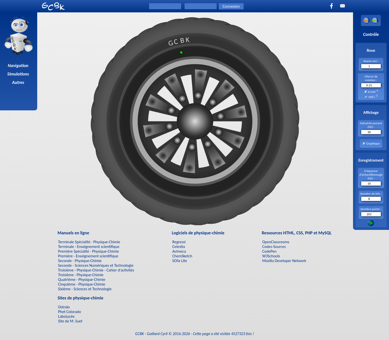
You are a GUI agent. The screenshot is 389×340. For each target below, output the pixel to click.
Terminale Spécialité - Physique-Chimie (89, 242)
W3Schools (271, 256)
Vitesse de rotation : (371, 78)
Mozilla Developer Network (284, 260)
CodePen (269, 251)
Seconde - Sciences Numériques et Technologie (95, 265)
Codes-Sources (274, 246)
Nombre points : (370, 209)
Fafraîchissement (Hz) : (371, 125)
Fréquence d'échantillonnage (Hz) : (371, 174)
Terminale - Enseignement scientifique (88, 246)
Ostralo (64, 307)
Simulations (18, 74)
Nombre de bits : (371, 193)
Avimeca (179, 251)
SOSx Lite (179, 260)
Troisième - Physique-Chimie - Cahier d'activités (96, 270)
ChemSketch (182, 256)
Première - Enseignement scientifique (88, 256)
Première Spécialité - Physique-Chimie (88, 251)
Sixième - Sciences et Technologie (85, 289)
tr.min (373, 91)
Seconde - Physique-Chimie (79, 260)
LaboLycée (66, 316)
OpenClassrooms (275, 242)
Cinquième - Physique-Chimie (81, 284)
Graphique (373, 143)
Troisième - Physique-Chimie (80, 274)
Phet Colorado (69, 311)
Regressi (179, 242)
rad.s (373, 96)
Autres (18, 82)
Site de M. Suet (70, 321)
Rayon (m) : (370, 61)
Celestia (178, 246)
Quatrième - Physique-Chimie (81, 279)
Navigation (19, 65)
